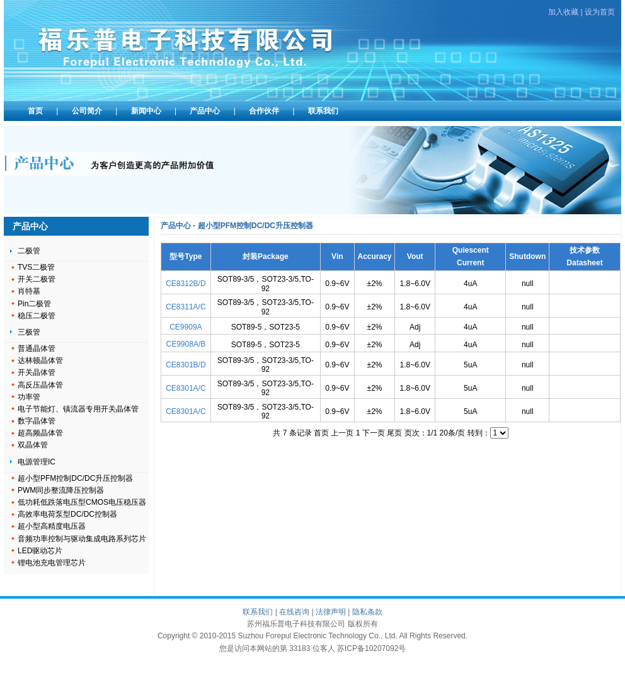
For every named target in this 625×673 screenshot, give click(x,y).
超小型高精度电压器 (52, 526)
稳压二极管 (36, 315)
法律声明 (331, 611)
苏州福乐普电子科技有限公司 (189, 47)
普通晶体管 (36, 348)
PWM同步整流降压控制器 (61, 490)
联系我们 (323, 110)
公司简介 (87, 110)
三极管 (29, 332)
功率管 (29, 397)
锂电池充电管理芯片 (52, 562)
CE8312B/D (185, 283)
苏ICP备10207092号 (371, 648)
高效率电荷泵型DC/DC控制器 (67, 514)
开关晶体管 (36, 372)
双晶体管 (33, 444)
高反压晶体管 (40, 385)
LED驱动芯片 (40, 550)
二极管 (29, 250)
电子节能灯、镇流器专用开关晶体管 (78, 409)
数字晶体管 (36, 421)
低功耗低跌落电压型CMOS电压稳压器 (82, 502)
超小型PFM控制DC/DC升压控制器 (75, 478)
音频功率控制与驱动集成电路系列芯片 (82, 538)
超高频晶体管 (40, 433)
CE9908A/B (186, 344)
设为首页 (600, 12)
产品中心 (205, 110)
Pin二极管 (34, 303)
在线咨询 (294, 611)
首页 (35, 110)
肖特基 (29, 291)
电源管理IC (36, 461)
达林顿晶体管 (40, 360)
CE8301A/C (185, 388)
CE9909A (185, 327)
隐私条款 (367, 611)
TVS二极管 (36, 267)
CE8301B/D (185, 364)
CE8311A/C (185, 306)
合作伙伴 (264, 110)
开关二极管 (36, 279)
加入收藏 (563, 12)
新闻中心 (146, 110)
